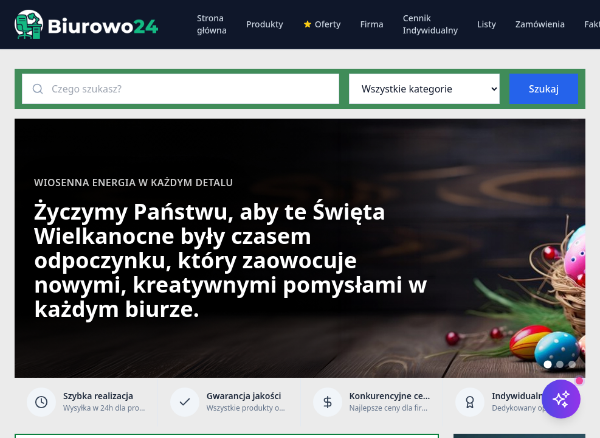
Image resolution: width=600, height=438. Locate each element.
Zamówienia (540, 24)
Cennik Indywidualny (430, 24)
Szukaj (544, 89)
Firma (371, 24)
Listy (486, 24)
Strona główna (212, 24)
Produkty (264, 24)
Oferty (322, 24)
